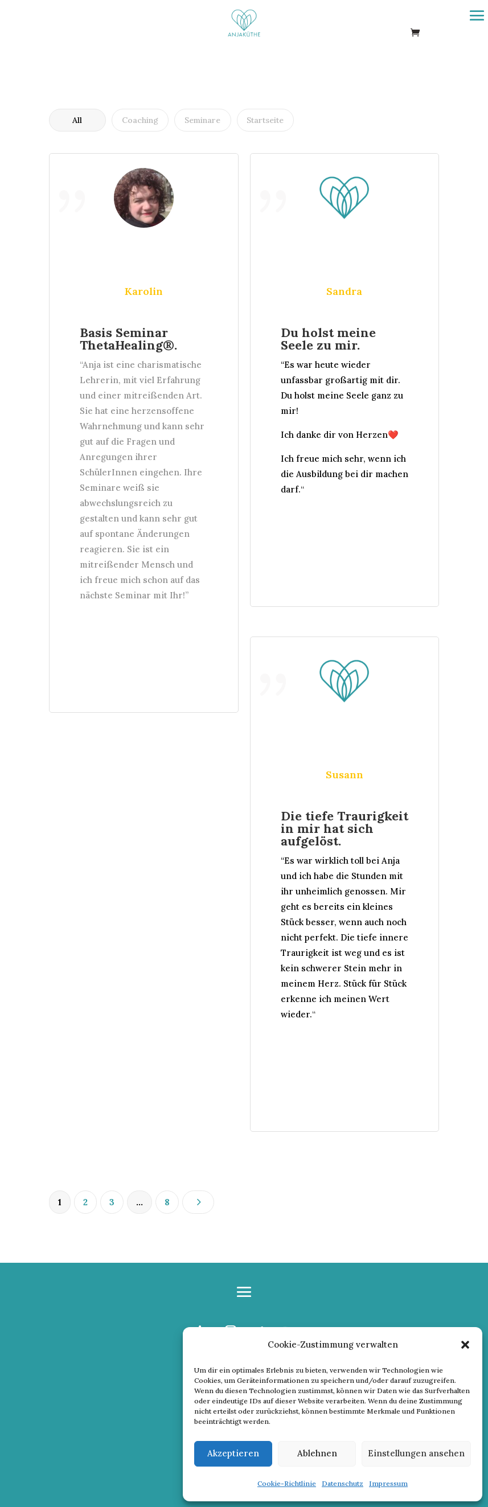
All (77, 120)
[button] (465, 1344)
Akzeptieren (233, 1453)
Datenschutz (342, 1483)
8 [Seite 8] (167, 1202)
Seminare (202, 120)
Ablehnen (317, 1453)
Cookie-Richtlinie (286, 1483)
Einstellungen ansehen (416, 1453)
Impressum (388, 1483)
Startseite (265, 120)
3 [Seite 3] (111, 1202)
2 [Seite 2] (85, 1202)
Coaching (140, 120)
